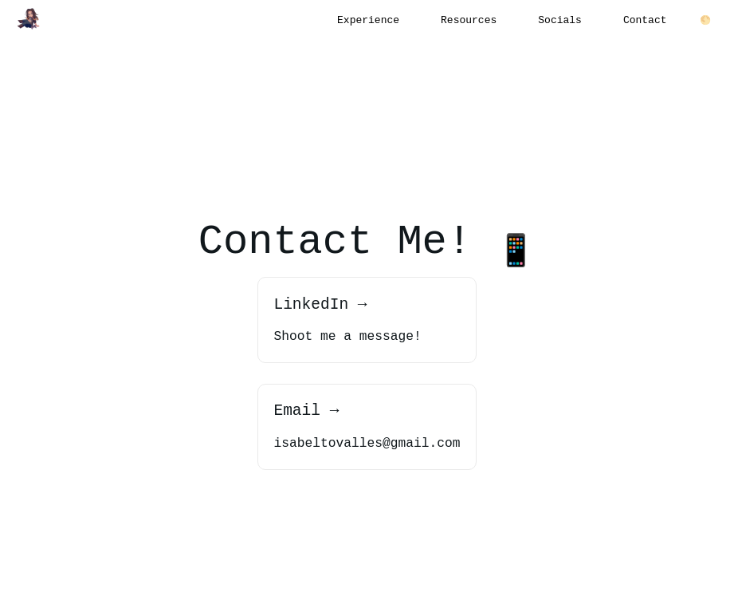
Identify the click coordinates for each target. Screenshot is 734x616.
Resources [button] (469, 20)
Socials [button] (560, 20)
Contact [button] (645, 20)
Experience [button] (368, 20)
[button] (29, 19)
